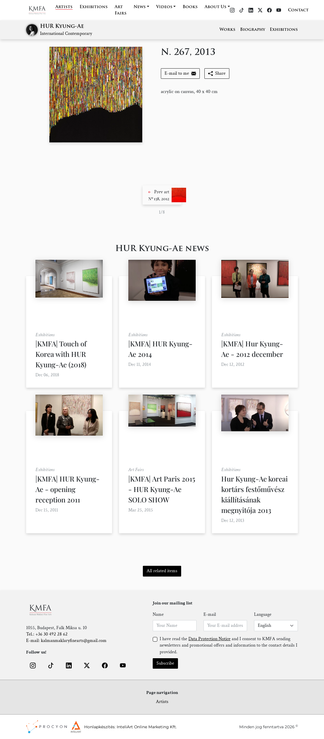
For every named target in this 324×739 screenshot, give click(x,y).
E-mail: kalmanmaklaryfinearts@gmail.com (66, 641)
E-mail (210, 614)
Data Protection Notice (209, 639)
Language (262, 614)
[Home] (40, 10)
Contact (298, 10)
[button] (162, 195)
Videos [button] (164, 7)
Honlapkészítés (99, 726)
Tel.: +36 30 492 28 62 (47, 634)
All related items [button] (162, 571)
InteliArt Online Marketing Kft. (147, 726)
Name (158, 614)
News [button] (140, 7)
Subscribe (165, 663)
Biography (252, 30)
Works (227, 30)
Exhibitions (94, 7)
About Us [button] (215, 7)
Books (190, 7)
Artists (64, 7)
